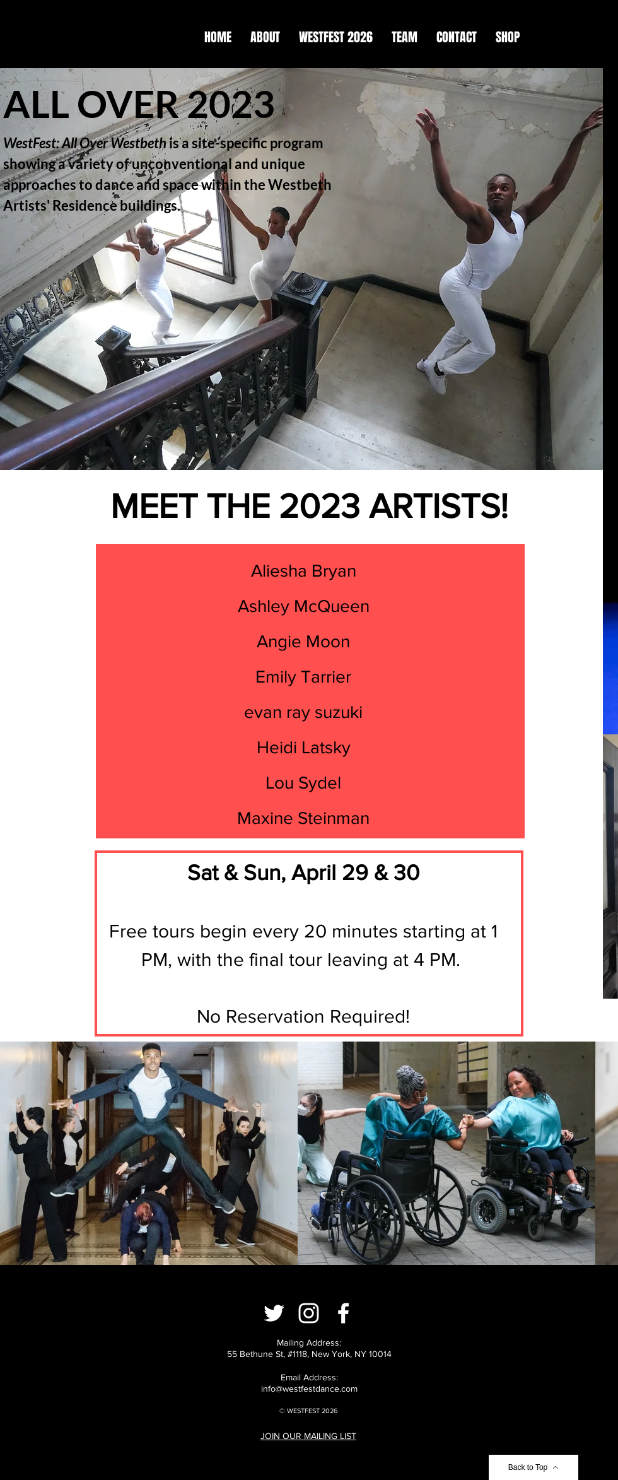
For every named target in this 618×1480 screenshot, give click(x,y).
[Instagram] (308, 1313)
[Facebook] (343, 1313)
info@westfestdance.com (309, 1388)
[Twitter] (274, 1313)
